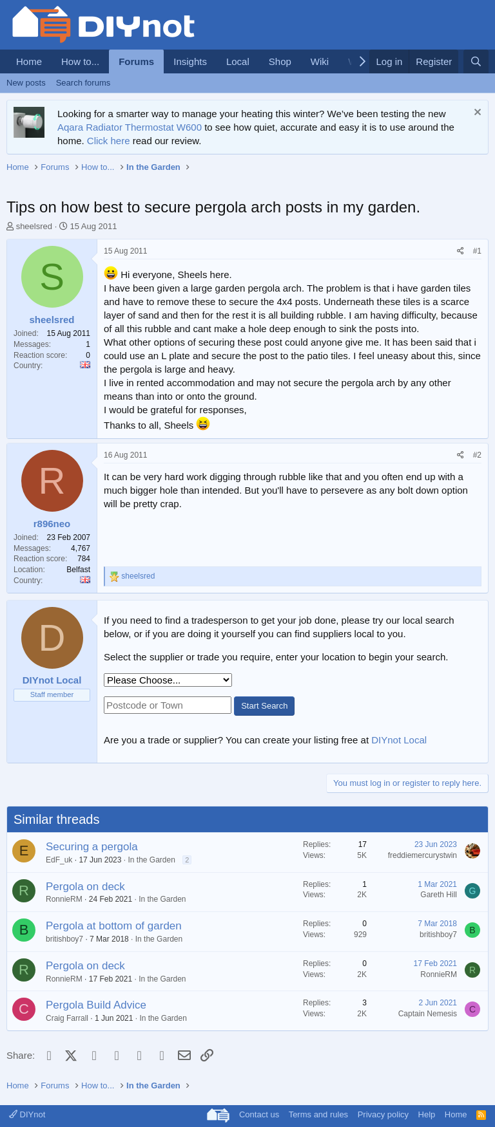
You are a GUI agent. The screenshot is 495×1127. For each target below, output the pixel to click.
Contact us (259, 1114)
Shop (280, 61)
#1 (477, 251)
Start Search (264, 706)
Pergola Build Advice (96, 1005)
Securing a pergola (92, 847)
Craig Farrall (67, 1018)
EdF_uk (59, 859)
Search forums (83, 83)
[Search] (476, 61)
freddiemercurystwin (422, 855)
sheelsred (34, 226)
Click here (108, 140)
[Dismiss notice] (476, 113)
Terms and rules (318, 1114)
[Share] (460, 251)
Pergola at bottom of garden (114, 926)
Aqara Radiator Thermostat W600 (129, 127)
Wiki (320, 61)
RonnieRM (64, 899)
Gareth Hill (438, 894)
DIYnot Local (399, 739)
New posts (26, 83)
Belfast (78, 569)
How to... (80, 61)
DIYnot (27, 1114)
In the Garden (151, 859)
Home (29, 61)
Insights (190, 61)
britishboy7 (64, 939)
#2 (477, 455)
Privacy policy (383, 1114)
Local (237, 61)
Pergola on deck (85, 886)
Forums (136, 61)
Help (427, 1114)
